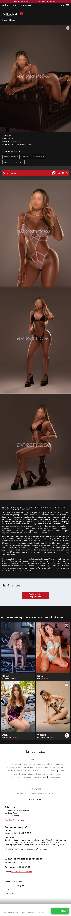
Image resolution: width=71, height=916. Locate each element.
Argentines (14, 774)
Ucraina (23, 774)
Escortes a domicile (14, 771)
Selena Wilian (22, 794)
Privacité (31, 913)
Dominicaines (43, 774)
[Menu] (68, 5)
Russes (61, 771)
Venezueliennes (21, 764)
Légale (23, 913)
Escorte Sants (58, 767)
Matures (29, 1)
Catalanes (59, 764)
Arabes (53, 771)
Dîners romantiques (11, 157)
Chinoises (32, 774)
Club (7, 890)
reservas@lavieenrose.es (21, 871)
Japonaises (37, 777)
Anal (45, 777)
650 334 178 (26, 5)
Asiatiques (45, 771)
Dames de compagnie (43, 767)
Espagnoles (41, 764)
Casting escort (55, 774)
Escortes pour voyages (24, 767)
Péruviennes (26, 777)
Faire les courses (38, 157)
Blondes (50, 764)
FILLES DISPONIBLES (13, 881)
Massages (19, 162)
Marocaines (15, 777)
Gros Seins (53, 1)
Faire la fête (8, 162)
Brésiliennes (18, 1)
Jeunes (10, 764)
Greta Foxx (42, 794)
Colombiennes (41, 1)
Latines (32, 764)
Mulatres (10, 767)
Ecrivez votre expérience (35, 595)
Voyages (25, 157)
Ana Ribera (32, 794)
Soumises (35, 771)
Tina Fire (51, 794)
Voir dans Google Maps (14, 820)
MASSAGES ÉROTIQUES (14, 886)
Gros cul (27, 771)
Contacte (9, 894)
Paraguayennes (54, 777)
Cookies (41, 913)
